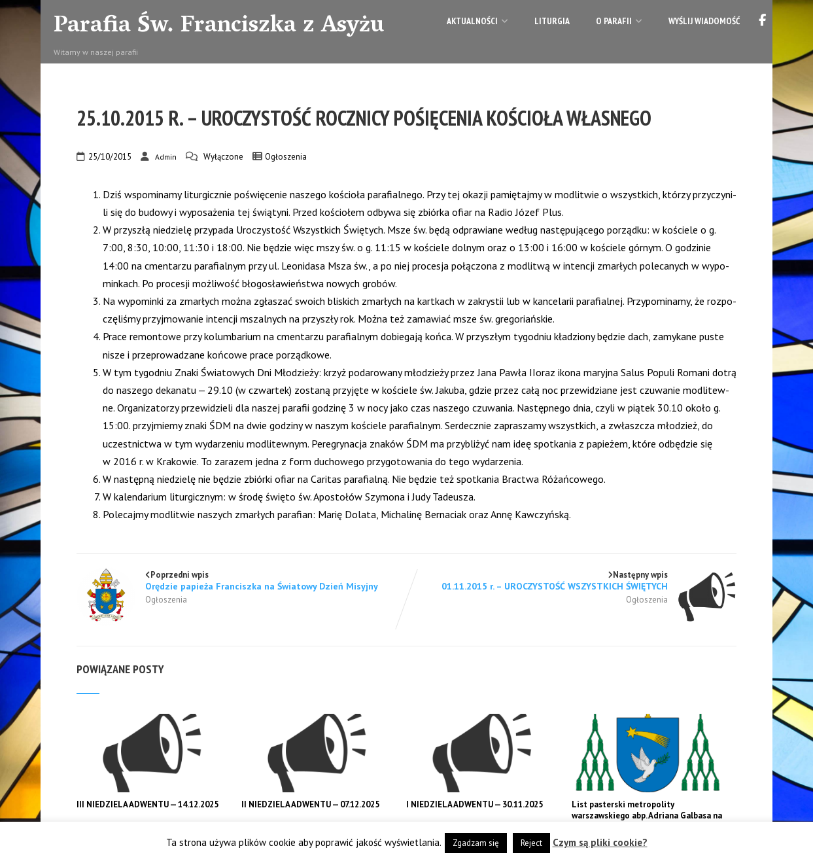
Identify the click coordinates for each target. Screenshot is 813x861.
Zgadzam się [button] (476, 843)
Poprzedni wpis (242, 580)
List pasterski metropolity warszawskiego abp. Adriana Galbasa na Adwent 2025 (647, 815)
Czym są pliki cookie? (600, 842)
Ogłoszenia (286, 156)
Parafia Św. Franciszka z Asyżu (219, 26)
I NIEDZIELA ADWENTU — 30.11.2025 (474, 804)
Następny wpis (571, 580)
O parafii (619, 21)
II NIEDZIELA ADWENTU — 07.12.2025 (310, 804)
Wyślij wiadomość (704, 21)
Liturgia (552, 21)
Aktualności (477, 21)
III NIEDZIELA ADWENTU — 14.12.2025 (147, 804)
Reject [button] (531, 843)
